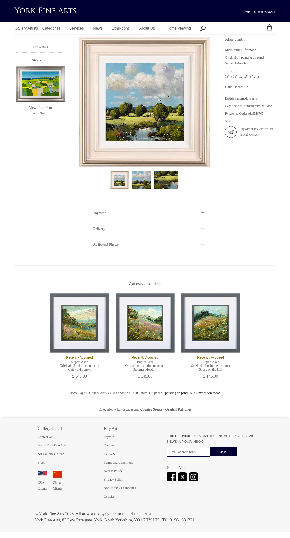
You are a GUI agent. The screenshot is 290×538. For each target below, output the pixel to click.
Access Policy (113, 471)
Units (228, 87)
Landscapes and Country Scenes (139, 409)
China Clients (57, 482)
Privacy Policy (113, 479)
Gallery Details (50, 428)
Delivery (99, 229)
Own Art (109, 445)
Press (41, 462)
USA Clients (42, 482)
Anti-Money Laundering (120, 488)
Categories (51, 28)
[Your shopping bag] (269, 28)
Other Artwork (40, 60)
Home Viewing (178, 28)
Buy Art (110, 428)
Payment (99, 213)
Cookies (109, 496)
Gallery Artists (26, 28)
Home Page (77, 393)
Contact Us (45, 437)
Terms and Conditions (118, 462)
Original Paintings (178, 409)
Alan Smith (40, 113)
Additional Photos (106, 244)
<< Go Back (40, 47)
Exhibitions (121, 28)
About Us (147, 28)
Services (76, 28)
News (98, 28)
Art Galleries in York (51, 454)
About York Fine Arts (52, 445)
